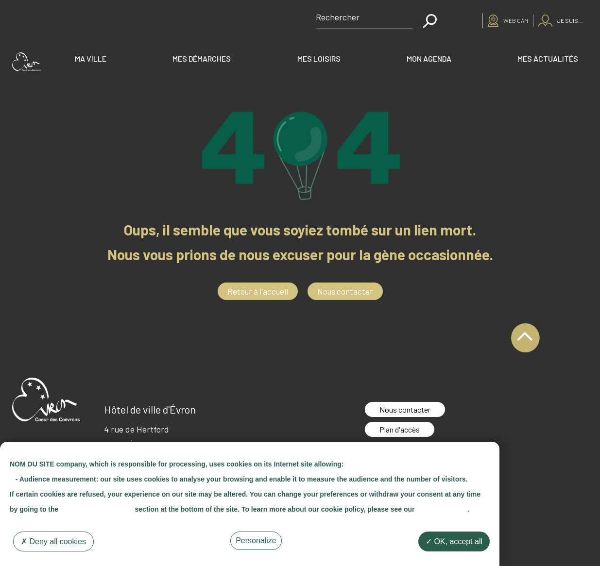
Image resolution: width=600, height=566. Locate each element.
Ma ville (90, 58)
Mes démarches (201, 58)
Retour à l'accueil (257, 291)
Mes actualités (547, 58)
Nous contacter (345, 291)
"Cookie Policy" (441, 509)
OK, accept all (454, 541)
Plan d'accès (399, 429)
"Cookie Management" (96, 509)
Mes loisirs (319, 58)
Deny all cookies (53, 541)
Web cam (515, 20)
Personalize (256, 540)
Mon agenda (429, 58)
